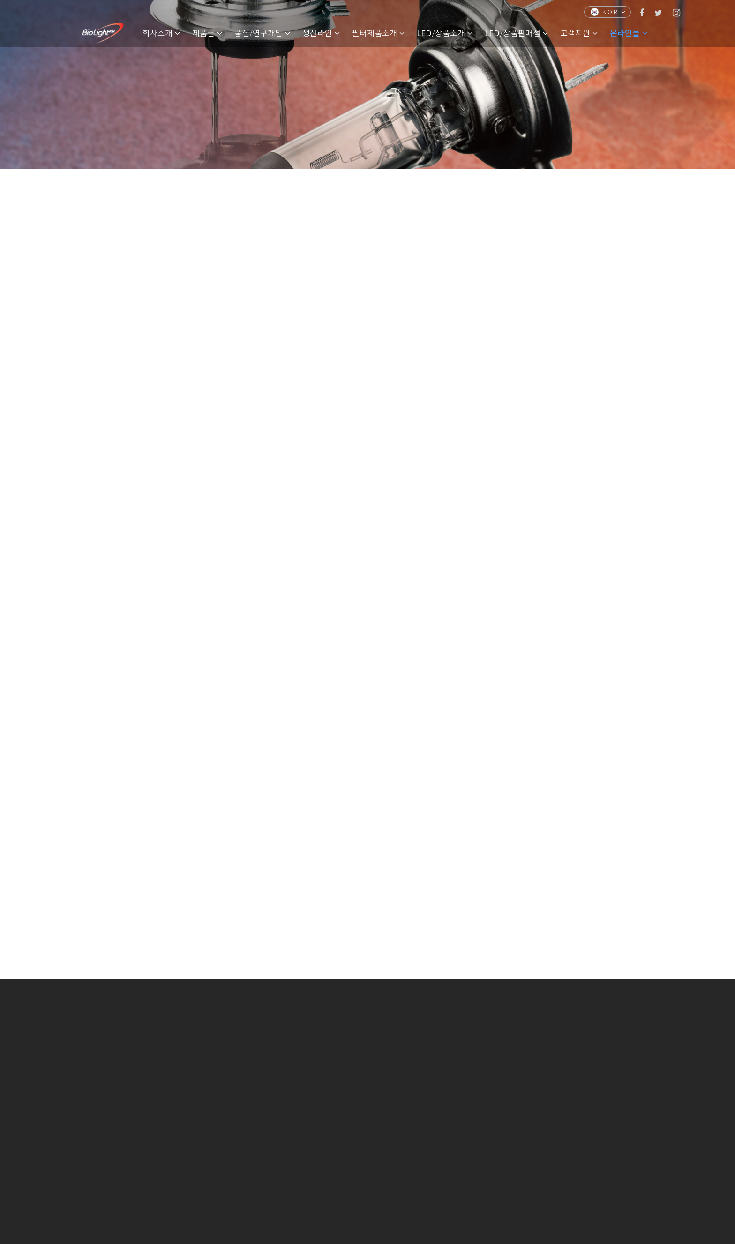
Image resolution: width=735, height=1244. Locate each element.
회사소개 (161, 32)
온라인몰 (628, 32)
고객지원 (579, 32)
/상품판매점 (516, 32)
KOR (608, 11)
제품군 (207, 32)
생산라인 (321, 32)
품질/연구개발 (262, 32)
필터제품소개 (378, 32)
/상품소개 (444, 32)
